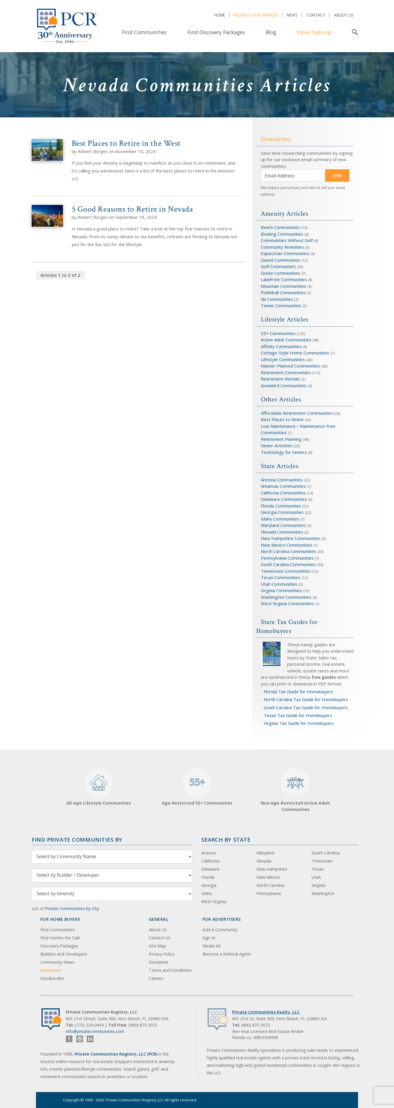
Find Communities (144, 32)
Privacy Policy (161, 954)
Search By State (225, 839)
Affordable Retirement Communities (297, 413)
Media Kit (212, 946)
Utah (316, 877)
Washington (323, 893)
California (210, 861)
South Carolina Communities (288, 564)
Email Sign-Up (314, 32)
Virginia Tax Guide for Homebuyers (299, 723)
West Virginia (213, 901)
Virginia (319, 885)
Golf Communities (278, 266)
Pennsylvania (268, 893)
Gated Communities (280, 260)
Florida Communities (281, 506)
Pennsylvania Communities (287, 558)
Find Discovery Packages (216, 32)
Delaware (210, 869)
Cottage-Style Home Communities (295, 353)
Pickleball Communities (283, 292)
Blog (271, 32)
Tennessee (322, 861)
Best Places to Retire (282, 419)
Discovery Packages (59, 946)
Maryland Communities (283, 525)
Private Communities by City (72, 908)
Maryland (265, 853)
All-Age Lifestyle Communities (98, 787)
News (292, 15)
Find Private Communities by (77, 839)
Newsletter (51, 970)
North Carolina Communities (289, 551)
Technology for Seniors (284, 452)
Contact (316, 15)
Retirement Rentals (281, 379)
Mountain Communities (283, 286)
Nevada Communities (282, 532)
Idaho (206, 893)
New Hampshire (271, 869)
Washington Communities (286, 597)
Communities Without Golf (287, 240)
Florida (207, 877)
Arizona (208, 853)
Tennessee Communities (286, 571)
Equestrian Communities (285, 253)
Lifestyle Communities (283, 359)
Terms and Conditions (170, 970)
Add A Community (220, 929)
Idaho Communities (280, 519)
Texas (317, 869)
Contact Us (159, 937)
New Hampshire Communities (291, 538)
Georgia (208, 885)
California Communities (283, 493)
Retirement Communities (286, 372)
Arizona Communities (282, 480)
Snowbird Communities (283, 385)
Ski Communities (277, 299)
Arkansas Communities (284, 486)
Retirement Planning (281, 439)
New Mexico (268, 877)
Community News (57, 962)
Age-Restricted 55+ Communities (197, 787)
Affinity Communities (282, 346)
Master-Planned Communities (290, 366)
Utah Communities (280, 584)
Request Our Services (256, 15)
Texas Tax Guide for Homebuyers (298, 715)
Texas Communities (280, 577)
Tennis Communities (281, 305)
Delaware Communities (284, 499)
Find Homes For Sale (60, 937)
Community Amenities (283, 247)
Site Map (157, 946)
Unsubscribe (52, 978)
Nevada (263, 861)
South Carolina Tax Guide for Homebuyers (306, 707)
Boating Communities (282, 234)
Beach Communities (280, 227)
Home (219, 15)
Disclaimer (159, 962)
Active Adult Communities (286, 340)
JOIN (337, 175)
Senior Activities (276, 445)
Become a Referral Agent (227, 954)
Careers (156, 978)
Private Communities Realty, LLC (266, 1012)
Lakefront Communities (284, 279)
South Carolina (325, 853)
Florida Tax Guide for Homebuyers (298, 691)
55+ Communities (278, 333)
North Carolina (270, 885)
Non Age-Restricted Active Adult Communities (295, 790)
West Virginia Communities (288, 603)
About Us (344, 15)
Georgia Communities (282, 512)
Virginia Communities (281, 590)
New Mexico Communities (286, 545)
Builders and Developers (63, 954)
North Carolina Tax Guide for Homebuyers (306, 699)
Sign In (209, 937)
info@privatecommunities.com (95, 1031)
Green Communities (281, 273)
